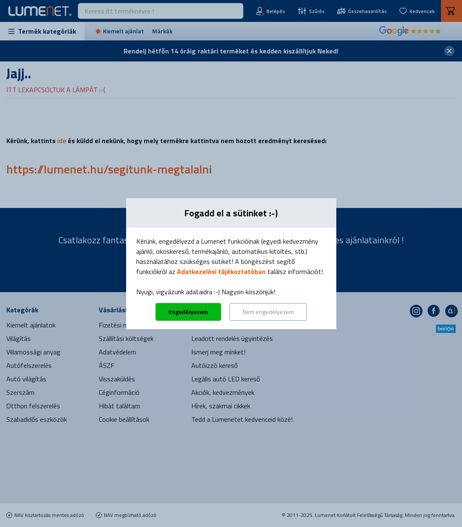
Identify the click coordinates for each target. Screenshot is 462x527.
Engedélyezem (188, 311)
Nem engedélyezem (268, 311)
